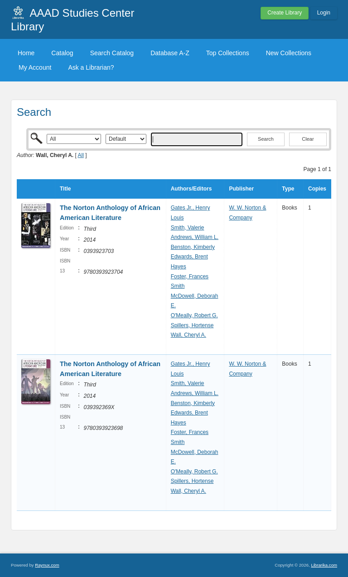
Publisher (241, 189)
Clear (308, 139)
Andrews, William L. (194, 237)
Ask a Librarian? (91, 67)
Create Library (284, 13)
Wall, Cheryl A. (188, 335)
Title (65, 189)
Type (288, 189)
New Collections (288, 53)
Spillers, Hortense (192, 325)
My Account (35, 67)
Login (323, 13)
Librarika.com (324, 565)
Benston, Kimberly (193, 247)
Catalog (62, 53)
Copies (317, 189)
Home (26, 53)
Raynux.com (47, 565)
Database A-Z (169, 53)
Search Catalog (112, 53)
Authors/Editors (191, 189)
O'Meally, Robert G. (194, 315)
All (81, 155)
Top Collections (227, 53)
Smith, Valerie (187, 227)
